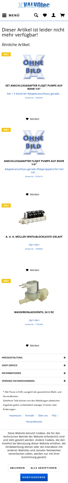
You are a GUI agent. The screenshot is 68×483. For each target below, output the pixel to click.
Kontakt (29, 415)
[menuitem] (11, 15)
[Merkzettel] (44, 15)
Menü (11, 14)
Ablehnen (17, 467)
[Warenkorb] (62, 15)
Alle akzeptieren (44, 467)
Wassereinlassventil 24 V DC (34, 312)
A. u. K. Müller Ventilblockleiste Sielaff (34, 236)
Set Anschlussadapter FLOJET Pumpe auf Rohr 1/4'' (34, 87)
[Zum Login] (53, 15)
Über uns (43, 415)
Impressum (15, 415)
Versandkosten (34, 421)
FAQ (54, 415)
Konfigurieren (34, 477)
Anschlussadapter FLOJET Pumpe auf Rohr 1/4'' (34, 162)
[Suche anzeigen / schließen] (36, 15)
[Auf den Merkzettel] (32, 119)
